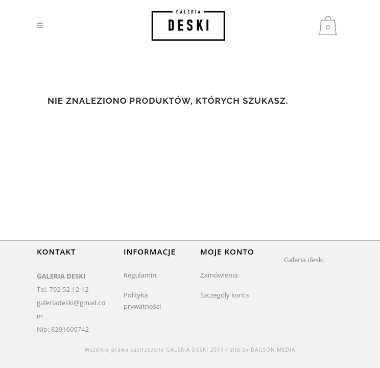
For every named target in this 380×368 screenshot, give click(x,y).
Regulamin (140, 275)
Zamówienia (219, 275)
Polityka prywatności (142, 300)
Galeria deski (304, 259)
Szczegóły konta (224, 295)
